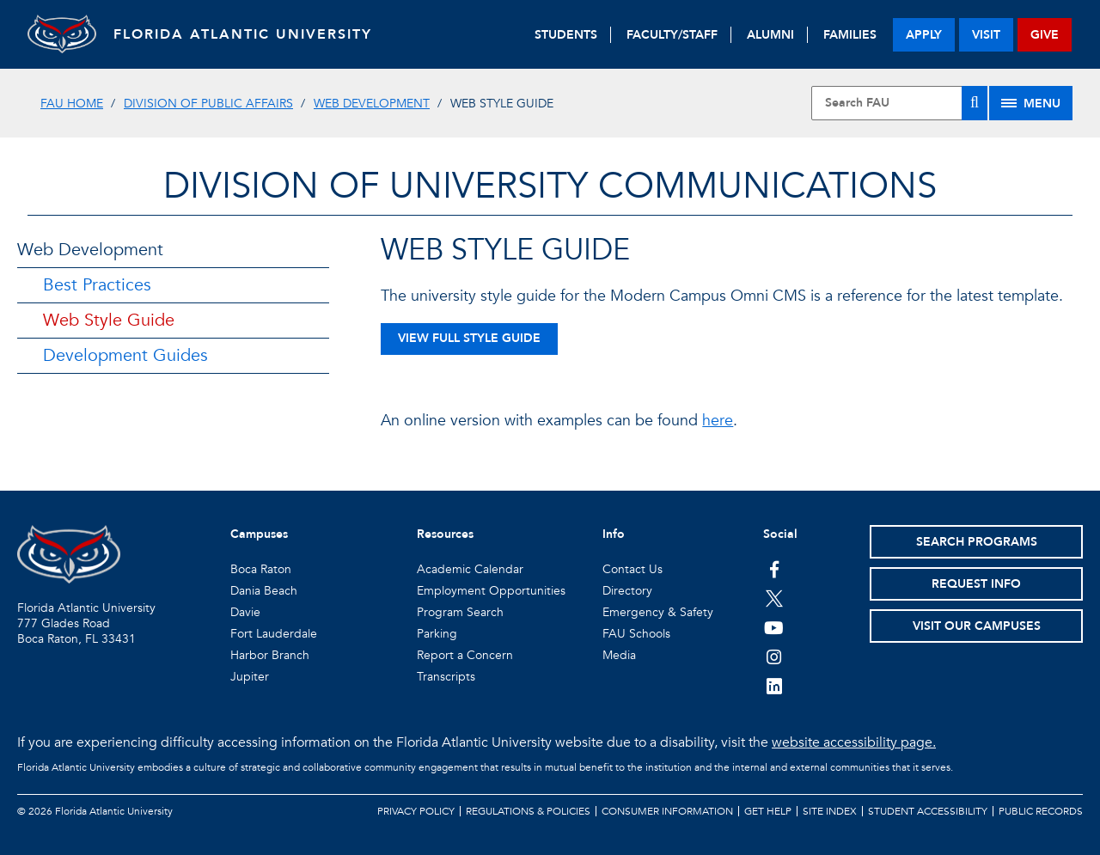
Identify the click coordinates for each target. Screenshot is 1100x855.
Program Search (460, 612)
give (1044, 35)
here (717, 420)
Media (619, 655)
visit (986, 35)
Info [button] (613, 534)
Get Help (767, 811)
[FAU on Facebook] (774, 568)
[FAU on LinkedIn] (774, 685)
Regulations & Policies (528, 811)
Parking (437, 634)
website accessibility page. (854, 742)
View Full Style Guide (469, 338)
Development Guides (125, 355)
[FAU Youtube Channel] (774, 627)
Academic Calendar (470, 569)
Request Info (976, 584)
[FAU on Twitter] (774, 598)
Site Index (830, 811)
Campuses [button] (259, 534)
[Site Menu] (1030, 103)
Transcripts (446, 677)
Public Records (1041, 811)
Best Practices (97, 284)
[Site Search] (899, 103)
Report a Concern (465, 655)
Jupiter (249, 677)
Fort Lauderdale (273, 634)
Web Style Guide (108, 320)
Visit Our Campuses (977, 626)
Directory (627, 591)
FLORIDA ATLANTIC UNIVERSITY (242, 34)
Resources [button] (445, 534)
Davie (245, 612)
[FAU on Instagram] (774, 656)
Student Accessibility (927, 811)
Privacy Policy (416, 811)
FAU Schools (636, 634)
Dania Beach (263, 591)
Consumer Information (667, 811)
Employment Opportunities (491, 591)
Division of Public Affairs (208, 103)
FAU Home (71, 103)
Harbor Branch (269, 655)
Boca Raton (260, 569)
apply (924, 35)
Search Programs (976, 542)
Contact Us (632, 569)
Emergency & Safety (657, 612)
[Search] (974, 103)
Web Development (372, 103)
